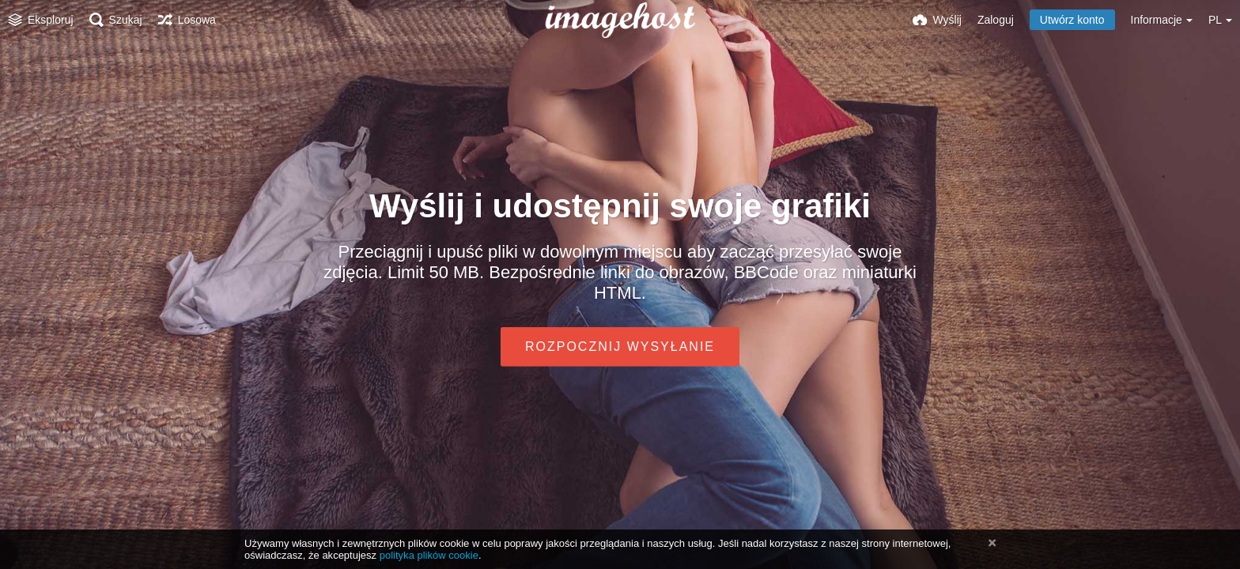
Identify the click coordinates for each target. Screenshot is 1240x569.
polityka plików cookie (429, 555)
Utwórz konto (1072, 19)
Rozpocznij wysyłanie (620, 346)
